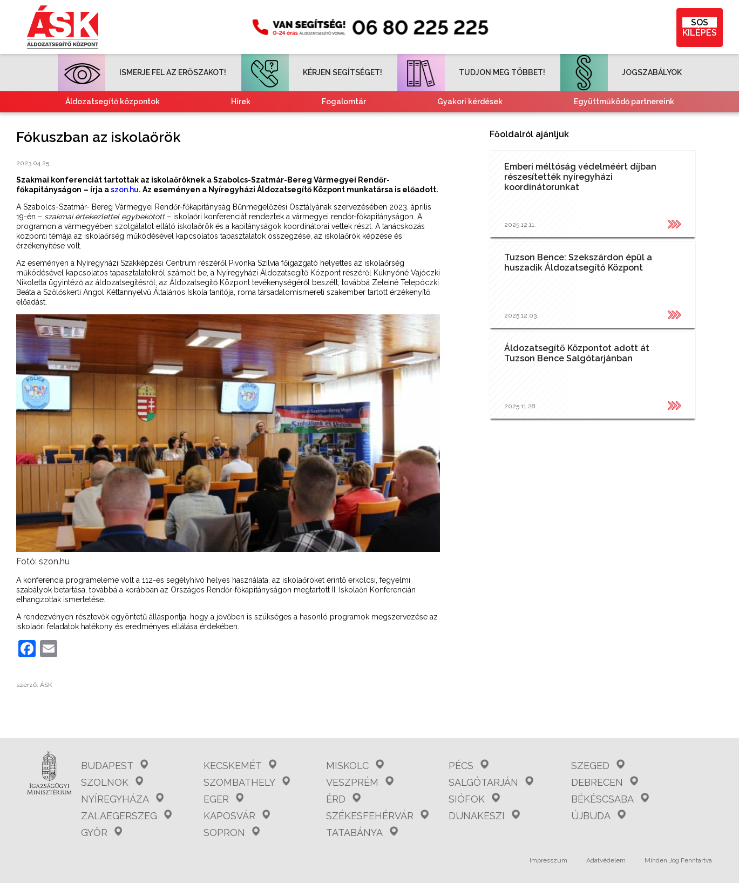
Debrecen (604, 782)
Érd (343, 799)
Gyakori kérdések (470, 101)
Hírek (240, 101)
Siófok (474, 799)
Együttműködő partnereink (624, 101)
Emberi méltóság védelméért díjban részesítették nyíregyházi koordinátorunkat (580, 176)
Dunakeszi (484, 815)
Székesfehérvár (377, 815)
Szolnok (112, 782)
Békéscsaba (609, 799)
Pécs (468, 765)
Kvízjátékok (463, 122)
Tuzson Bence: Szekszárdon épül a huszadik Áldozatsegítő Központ (578, 262)
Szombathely (247, 782)
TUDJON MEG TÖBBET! (471, 72)
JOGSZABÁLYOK (621, 72)
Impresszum (548, 860)
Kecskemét (240, 765)
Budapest (114, 765)
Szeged (597, 765)
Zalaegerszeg (126, 815)
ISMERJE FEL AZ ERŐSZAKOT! (142, 72)
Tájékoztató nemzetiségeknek (312, 122)
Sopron (232, 832)
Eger (223, 799)
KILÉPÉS (699, 27)
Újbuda (598, 815)
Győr (101, 832)
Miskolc (354, 765)
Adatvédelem (606, 860)
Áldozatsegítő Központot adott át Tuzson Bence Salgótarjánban (576, 353)
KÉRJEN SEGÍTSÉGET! (311, 72)
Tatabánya (361, 832)
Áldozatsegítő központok (112, 101)
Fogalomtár (344, 101)
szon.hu (125, 189)
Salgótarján (491, 782)
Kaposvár (237, 815)
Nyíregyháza (122, 799)
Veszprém (359, 782)
